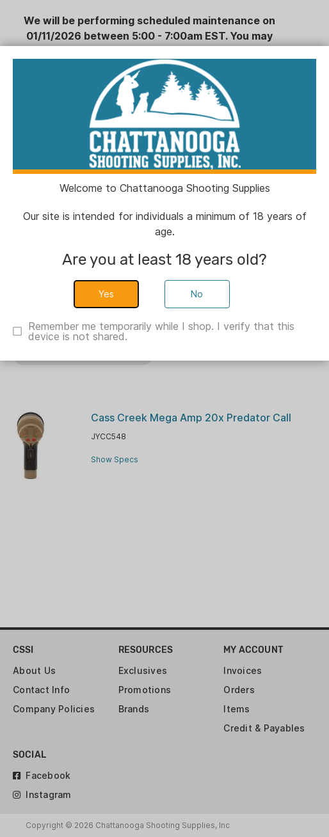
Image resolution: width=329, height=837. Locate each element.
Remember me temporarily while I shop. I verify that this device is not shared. (161, 331)
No (197, 293)
